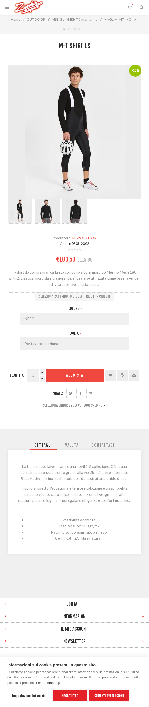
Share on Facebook (80, 393)
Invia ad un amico (134, 375)
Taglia (74, 333)
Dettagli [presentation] (43, 445)
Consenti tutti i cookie (109, 695)
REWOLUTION (84, 238)
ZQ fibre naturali (88, 538)
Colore (74, 308)
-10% (135, 71)
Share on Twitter (70, 393)
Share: (58, 393)
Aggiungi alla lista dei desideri (110, 375)
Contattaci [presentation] (103, 445)
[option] (20, 212)
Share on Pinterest (90, 393)
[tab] (43, 445)
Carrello (132, 5)
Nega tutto (70, 696)
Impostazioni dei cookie (29, 696)
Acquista (74, 375)
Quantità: (17, 375)
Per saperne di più (49, 683)
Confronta (122, 375)
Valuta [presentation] (72, 445)
